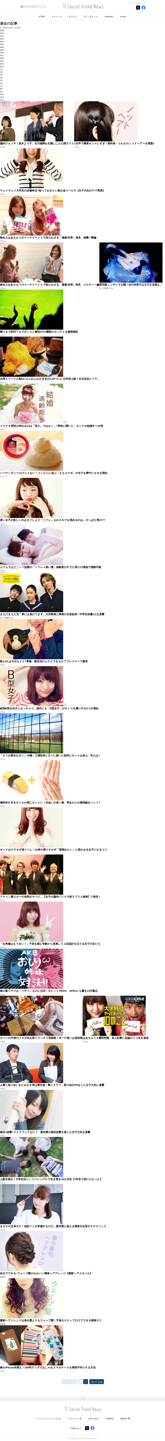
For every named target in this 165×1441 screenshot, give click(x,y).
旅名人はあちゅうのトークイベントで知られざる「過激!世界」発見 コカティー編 (49, 284)
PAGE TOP (82, 1399)
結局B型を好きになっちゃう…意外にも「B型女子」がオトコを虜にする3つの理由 (49, 708)
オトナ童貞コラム (106, 288)
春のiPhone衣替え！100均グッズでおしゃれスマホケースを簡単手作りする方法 (48, 1367)
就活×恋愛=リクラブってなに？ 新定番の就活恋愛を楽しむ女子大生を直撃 (45, 1132)
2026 (2, 30)
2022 (2, 42)
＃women (108, 16)
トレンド (3, 382)
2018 (2, 53)
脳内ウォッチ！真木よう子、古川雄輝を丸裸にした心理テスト (37, 143)
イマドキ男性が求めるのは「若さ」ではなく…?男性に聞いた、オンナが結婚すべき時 (51, 425)
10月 (2, 94)
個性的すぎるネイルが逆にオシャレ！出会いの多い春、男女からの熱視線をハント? (50, 802)
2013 (2, 67)
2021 (2, 44)
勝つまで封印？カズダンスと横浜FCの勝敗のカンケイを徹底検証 (39, 331)
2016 (2, 58)
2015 (2, 61)
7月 (1, 86)
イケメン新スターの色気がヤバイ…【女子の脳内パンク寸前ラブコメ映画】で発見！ (50, 896)
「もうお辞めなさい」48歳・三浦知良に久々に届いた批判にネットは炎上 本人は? (50, 755)
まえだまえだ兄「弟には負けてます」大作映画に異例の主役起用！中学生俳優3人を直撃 (52, 614)
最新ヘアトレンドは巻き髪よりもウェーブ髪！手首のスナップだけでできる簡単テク (51, 1320)
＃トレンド (57, 16)
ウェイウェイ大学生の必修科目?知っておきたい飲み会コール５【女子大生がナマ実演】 (52, 190)
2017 (2, 55)
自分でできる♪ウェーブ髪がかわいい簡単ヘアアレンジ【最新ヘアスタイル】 (46, 1273)
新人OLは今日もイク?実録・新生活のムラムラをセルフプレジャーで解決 (44, 661)
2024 (2, 36)
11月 (2, 97)
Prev (72, 1381)
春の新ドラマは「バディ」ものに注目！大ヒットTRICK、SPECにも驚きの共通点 (48, 990)
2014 (2, 64)
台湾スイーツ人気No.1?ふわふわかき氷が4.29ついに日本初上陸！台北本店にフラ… (50, 378)
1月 (1, 69)
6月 (1, 83)
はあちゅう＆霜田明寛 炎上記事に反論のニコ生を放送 (116, 1037)
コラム (2, 147)
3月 (1, 75)
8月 (1, 89)
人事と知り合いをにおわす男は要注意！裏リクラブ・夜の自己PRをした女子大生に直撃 (52, 1085)
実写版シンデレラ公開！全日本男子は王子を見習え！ (131, 284)
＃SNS (42, 16)
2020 (2, 47)
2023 (2, 39)
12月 (2, 100)
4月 (1, 78)
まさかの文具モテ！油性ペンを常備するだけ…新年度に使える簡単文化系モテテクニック (53, 1226)
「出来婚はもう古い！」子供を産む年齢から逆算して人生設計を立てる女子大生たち (50, 943)
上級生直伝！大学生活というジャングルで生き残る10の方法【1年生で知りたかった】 (51, 1179)
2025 (2, 33)
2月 (1, 72)
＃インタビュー (90, 16)
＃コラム (72, 16)
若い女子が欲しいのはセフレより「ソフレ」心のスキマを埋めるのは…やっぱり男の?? (52, 520)
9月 (1, 92)
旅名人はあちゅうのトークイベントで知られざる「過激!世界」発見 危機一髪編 (48, 237)
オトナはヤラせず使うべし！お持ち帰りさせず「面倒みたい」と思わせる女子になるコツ (53, 849)
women (3, 1277)
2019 (2, 50)
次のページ (96, 1381)
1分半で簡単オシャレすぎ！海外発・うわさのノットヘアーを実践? (114, 143)
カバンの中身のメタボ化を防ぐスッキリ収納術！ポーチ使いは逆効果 (41, 1037)
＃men (123, 16)
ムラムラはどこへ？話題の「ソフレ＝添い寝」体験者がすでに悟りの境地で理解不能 (50, 567)
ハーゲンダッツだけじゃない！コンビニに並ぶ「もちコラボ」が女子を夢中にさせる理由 (53, 473)
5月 (1, 80)
